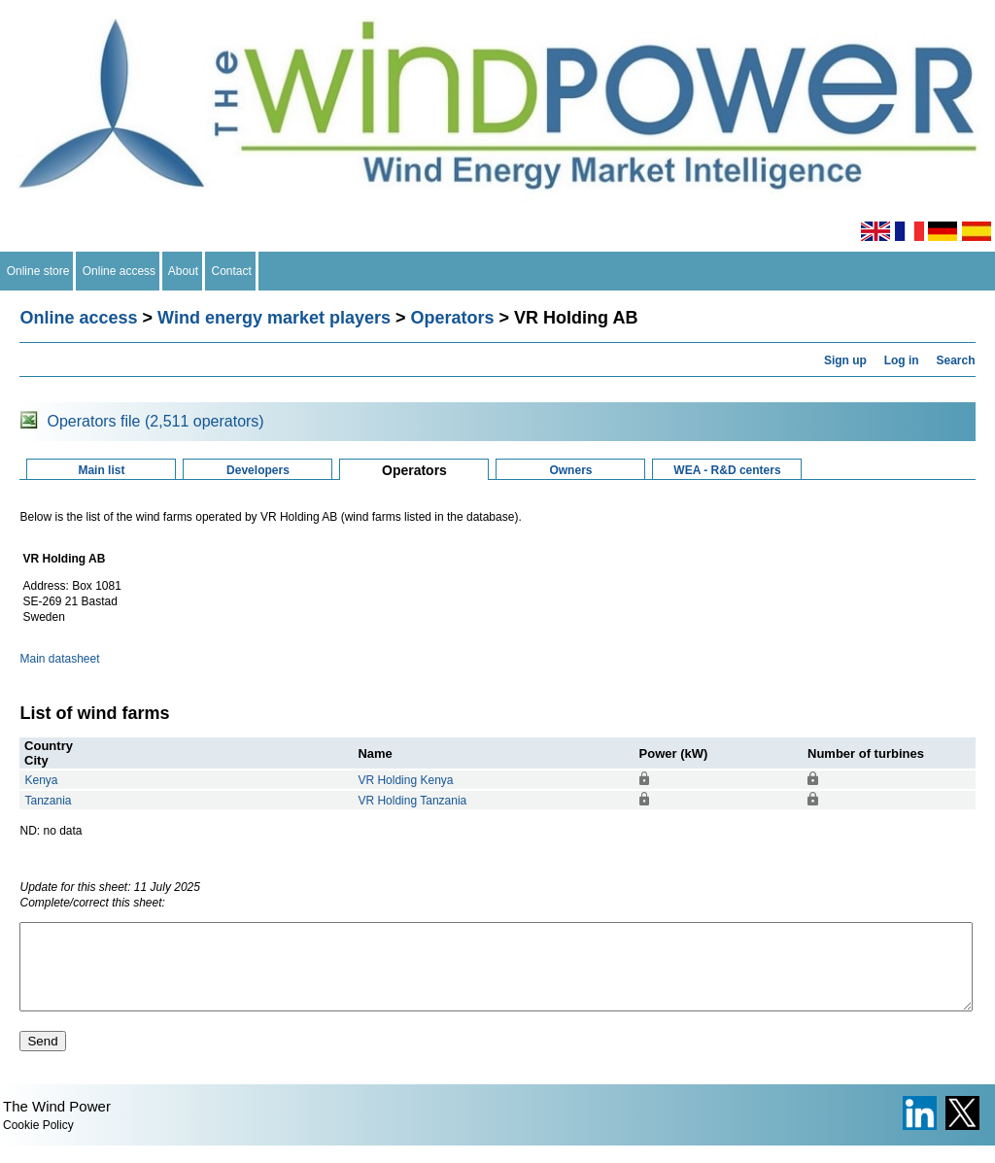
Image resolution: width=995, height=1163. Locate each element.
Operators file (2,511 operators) (155, 421)
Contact (231, 271)
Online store (38, 271)
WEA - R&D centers (726, 470)
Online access (119, 271)
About (183, 271)
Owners (570, 470)
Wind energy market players (274, 317)
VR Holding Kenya (405, 780)
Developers (258, 470)
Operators (453, 317)
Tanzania (47, 800)
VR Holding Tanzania (412, 800)
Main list (101, 470)
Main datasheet (59, 659)
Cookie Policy (38, 1142)
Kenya (40, 780)
